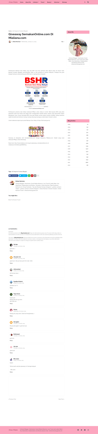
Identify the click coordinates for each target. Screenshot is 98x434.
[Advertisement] (49, 17)
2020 (78, 138)
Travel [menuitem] (42, 2)
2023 (78, 130)
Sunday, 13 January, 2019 (18, 270)
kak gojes (16, 322)
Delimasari (16, 334)
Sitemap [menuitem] (64, 2)
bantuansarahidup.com (38, 108)
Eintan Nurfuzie (20, 181)
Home (9, 31)
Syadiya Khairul (18, 281)
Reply (11, 251)
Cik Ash (15, 346)
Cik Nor (15, 244)
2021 (78, 135)
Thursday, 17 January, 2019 (19, 323)
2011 (78, 162)
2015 (78, 151)
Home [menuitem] (21, 2)
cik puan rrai (17, 257)
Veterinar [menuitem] (56, 2)
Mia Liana (16, 359)
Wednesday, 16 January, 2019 (19, 311)
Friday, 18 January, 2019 (18, 360)
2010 (78, 165)
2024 (78, 127)
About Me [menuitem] (28, 2)
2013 (78, 157)
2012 (78, 160)
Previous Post (12, 399)
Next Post (61, 399)
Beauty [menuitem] (49, 2)
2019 (78, 141)
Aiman (15, 309)
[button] (85, 2)
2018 (78, 143)
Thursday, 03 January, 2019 (19, 246)
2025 (78, 124)
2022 (78, 132)
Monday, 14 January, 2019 (18, 295)
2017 (78, 146)
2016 (78, 149)
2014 (78, 154)
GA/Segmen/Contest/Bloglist (20, 31)
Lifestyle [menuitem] (35, 2)
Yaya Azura (16, 294)
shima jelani (17, 269)
